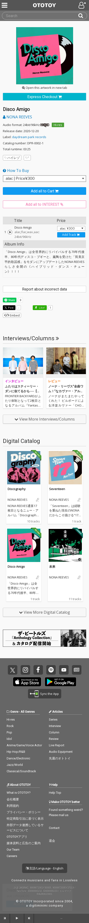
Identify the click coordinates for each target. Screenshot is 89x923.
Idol (9, 739)
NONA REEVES (17, 117)
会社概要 (13, 799)
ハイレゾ (12, 158)
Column (54, 732)
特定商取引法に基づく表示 (25, 818)
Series (53, 719)
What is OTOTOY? (19, 792)
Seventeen (57, 489)
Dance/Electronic (18, 758)
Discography (17, 489)
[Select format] (44, 178)
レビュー (54, 381)
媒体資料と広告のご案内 (24, 843)
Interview (55, 726)
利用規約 (13, 806)
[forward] (29, 918)
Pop (9, 732)
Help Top (55, 792)
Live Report (56, 745)
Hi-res (58, 125)
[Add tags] (27, 158)
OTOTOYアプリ (17, 836)
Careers (12, 856)
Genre (14, 711)
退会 (52, 841)
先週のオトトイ (59, 758)
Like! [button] (41, 307)
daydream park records (29, 137)
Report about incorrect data (44, 289)
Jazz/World (15, 765)
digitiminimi (38, 905)
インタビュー (14, 381)
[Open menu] (82, 5)
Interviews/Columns (31, 338)
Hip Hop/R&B (16, 751)
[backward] (5, 918)
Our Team (13, 849)
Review (54, 739)
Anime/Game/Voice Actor (24, 745)
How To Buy (16, 170)
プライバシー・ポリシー (24, 812)
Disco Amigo (16, 566)
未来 (52, 566)
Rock (10, 726)
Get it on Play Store (60, 682)
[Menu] (5, 5)
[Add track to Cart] (71, 234)
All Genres (28, 711)
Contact (54, 828)
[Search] (82, 15)
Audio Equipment (61, 751)
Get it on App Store (27, 682)
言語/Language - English (44, 868)
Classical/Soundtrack (21, 771)
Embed (12, 315)
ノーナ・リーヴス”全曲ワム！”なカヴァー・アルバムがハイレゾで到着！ (65, 391)
